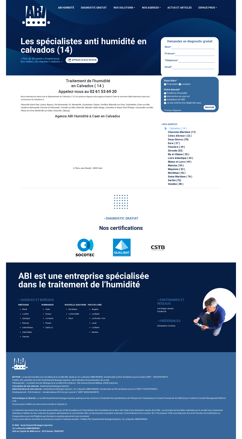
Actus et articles (179, 7)
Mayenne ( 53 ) (176, 169)
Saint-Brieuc (27, 327)
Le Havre (49, 318)
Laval (94, 323)
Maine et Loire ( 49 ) (179, 161)
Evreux (48, 314)
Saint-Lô (49, 327)
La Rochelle (74, 314)
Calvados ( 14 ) (178, 128)
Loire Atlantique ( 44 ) (180, 158)
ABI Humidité (66, 7)
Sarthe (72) (174, 180)
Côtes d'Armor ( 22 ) (180, 135)
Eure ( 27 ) (174, 143)
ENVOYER (209, 107)
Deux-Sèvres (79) (178, 139)
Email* (190, 67)
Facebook (161, 311)
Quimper (26, 318)
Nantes (95, 332)
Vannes (25, 336)
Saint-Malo (27, 332)
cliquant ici (62, 404)
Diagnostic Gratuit (94, 7)
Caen (48, 309)
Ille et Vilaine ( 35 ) (178, 154)
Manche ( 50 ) (176, 165)
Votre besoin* (172, 89)
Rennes (25, 323)
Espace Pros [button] (206, 7)
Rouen (48, 323)
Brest (24, 309)
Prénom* (190, 54)
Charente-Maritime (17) (182, 132)
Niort (71, 318)
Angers (95, 309)
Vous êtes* (170, 80)
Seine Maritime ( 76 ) (180, 176)
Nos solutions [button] (123, 7)
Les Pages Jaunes (165, 308)
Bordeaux (73, 309)
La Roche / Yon (98, 318)
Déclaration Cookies (166, 326)
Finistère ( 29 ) (176, 146)
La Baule (95, 314)
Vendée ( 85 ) (175, 184)
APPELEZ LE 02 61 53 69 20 (82, 60)
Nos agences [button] (150, 7)
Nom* (190, 47)
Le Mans (95, 327)
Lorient (25, 314)
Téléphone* (190, 60)
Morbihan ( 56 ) (176, 172)
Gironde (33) (175, 150)
